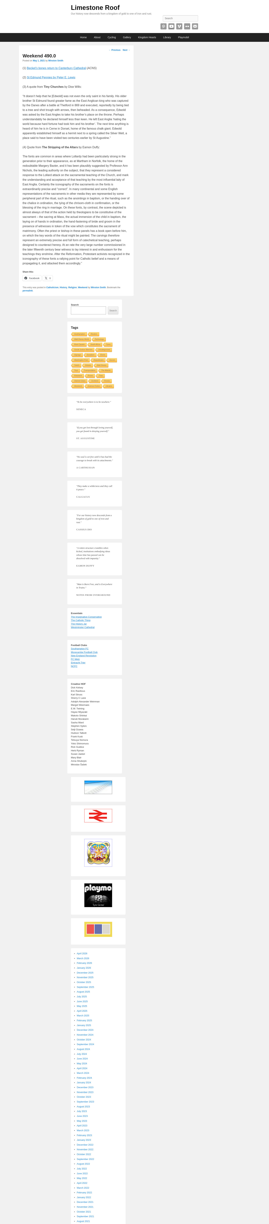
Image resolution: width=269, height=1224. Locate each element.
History (63, 287)
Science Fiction (94, 386)
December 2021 (85, 1202)
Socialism (91, 355)
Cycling (112, 37)
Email (195, 26)
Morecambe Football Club (84, 652)
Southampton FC (79, 648)
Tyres (108, 344)
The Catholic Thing (80, 620)
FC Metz (75, 659)
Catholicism (52, 287)
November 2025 (85, 977)
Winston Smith (55, 60)
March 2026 (83, 958)
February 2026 (84, 963)
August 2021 (83, 1221)
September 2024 (85, 1044)
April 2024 (82, 1068)
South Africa (95, 344)
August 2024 (83, 1049)
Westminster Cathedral (83, 627)
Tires (101, 376)
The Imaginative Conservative (86, 616)
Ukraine (109, 386)
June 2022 (82, 1173)
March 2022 (83, 1187)
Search (75, 304)
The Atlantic (106, 370)
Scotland (94, 381)
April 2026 (82, 953)
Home (83, 37)
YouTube (171, 26)
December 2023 (85, 1087)
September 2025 (85, 987)
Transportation (89, 370)
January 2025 (84, 1025)
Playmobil (183, 37)
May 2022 (82, 1178)
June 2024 (82, 1058)
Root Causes (79, 344)
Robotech (78, 376)
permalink (28, 290)
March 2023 (83, 1130)
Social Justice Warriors (83, 350)
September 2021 (85, 1216)
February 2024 (84, 1077)
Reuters (94, 334)
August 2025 (83, 991)
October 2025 (84, 982)
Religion (72, 287)
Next (126, 50)
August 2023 (83, 1106)
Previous (115, 50)
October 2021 (84, 1211)
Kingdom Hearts (147, 37)
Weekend (82, 287)
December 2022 (85, 1144)
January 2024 (84, 1082)
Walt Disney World (81, 339)
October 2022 (84, 1154)
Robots (88, 365)
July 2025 (82, 996)
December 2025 (85, 972)
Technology (99, 339)
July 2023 (82, 1111)
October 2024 (84, 1039)
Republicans (99, 360)
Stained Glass (79, 381)
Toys (76, 370)
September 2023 (85, 1101)
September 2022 (85, 1159)
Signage (77, 355)
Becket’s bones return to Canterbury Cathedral (56, 68)
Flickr (187, 26)
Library (167, 37)
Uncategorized (104, 350)
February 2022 (84, 1192)
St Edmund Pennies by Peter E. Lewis (51, 77)
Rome (102, 355)
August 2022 (83, 1163)
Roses (90, 376)
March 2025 (83, 1015)
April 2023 (82, 1125)
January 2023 (84, 1140)
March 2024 (83, 1073)
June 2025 (82, 1001)
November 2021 (85, 1207)
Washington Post (81, 360)
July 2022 (82, 1168)
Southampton (79, 334)
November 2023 (85, 1092)
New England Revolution (83, 655)
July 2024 (82, 1054)
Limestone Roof (95, 7)
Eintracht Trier (78, 662)
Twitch (76, 365)
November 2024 (85, 1034)
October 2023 (84, 1097)
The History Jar (79, 623)
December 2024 (85, 1030)
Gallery (127, 37)
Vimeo (179, 26)
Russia (107, 381)
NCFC (74, 666)
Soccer (112, 360)
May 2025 (82, 1006)
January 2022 (84, 1197)
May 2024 (82, 1063)
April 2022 (82, 1183)
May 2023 (82, 1121)
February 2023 (84, 1135)
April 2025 (82, 1011)
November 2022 (85, 1149)
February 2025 (84, 1020)
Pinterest (163, 26)
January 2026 (84, 967)
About (97, 37)
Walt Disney (101, 365)
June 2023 (82, 1116)
